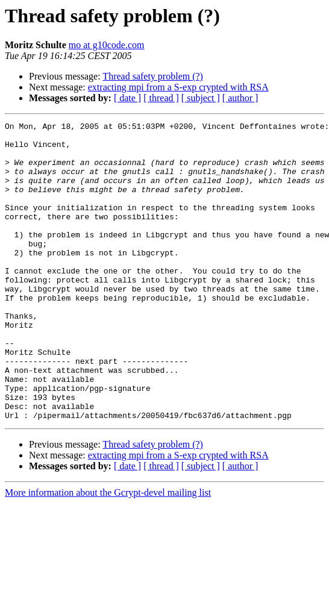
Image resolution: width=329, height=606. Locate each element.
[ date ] (127, 98)
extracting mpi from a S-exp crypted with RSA (178, 87)
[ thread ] (161, 98)
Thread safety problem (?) (152, 76)
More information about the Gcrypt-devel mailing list (108, 552)
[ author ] (240, 98)
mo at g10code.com (107, 45)
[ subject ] (200, 98)
